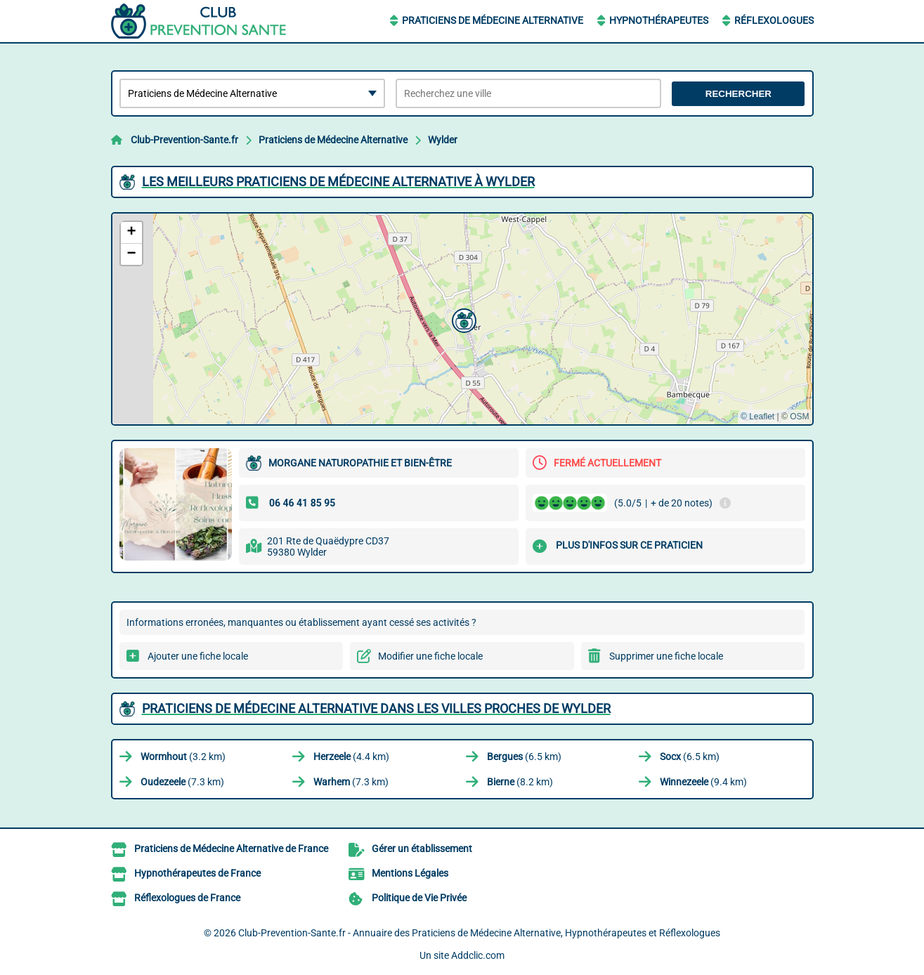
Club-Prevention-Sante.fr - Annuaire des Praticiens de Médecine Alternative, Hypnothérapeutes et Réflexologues (479, 932)
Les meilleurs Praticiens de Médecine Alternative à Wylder (338, 181)
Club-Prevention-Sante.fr (184, 139)
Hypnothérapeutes (658, 20)
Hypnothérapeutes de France (197, 873)
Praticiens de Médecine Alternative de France (231, 848)
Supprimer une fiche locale (666, 656)
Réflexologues (774, 20)
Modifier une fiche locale (430, 656)
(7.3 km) (182, 781)
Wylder (442, 139)
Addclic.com (478, 955)
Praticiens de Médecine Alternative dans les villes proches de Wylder (376, 708)
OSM (799, 416)
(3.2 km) (183, 756)
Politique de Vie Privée (419, 897)
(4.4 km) (351, 756)
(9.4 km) (703, 781)
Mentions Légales (410, 873)
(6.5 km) (524, 756)
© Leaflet (757, 416)
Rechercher (738, 94)
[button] (462, 318)
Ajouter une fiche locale (198, 656)
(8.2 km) (520, 781)
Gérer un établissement (422, 848)
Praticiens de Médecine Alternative (492, 20)
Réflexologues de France (187, 897)
